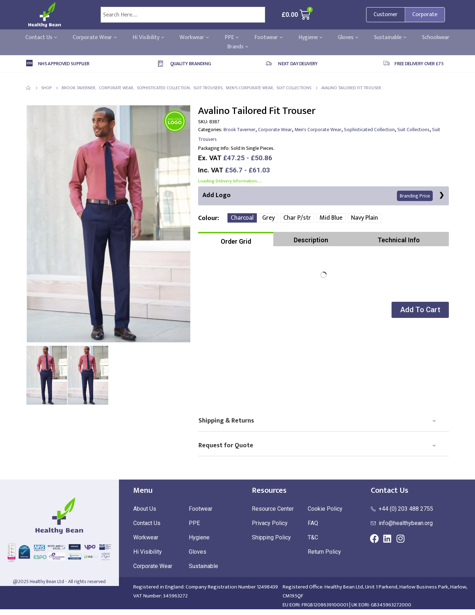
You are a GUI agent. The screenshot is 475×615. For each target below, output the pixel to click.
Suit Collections (413, 129)
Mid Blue (331, 218)
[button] (420, 310)
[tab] (235, 239)
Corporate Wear (95, 37)
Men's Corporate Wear (317, 129)
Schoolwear (436, 37)
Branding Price (415, 196)
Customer (386, 14)
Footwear (268, 37)
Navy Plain (364, 218)
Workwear (194, 37)
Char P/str (297, 218)
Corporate (424, 14)
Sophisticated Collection (369, 129)
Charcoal (242, 218)
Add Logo (317, 195)
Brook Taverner (239, 129)
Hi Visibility (148, 37)
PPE (232, 37)
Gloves (348, 37)
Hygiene (310, 37)
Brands (237, 47)
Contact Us (41, 37)
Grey (268, 218)
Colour (207, 218)
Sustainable (390, 37)
